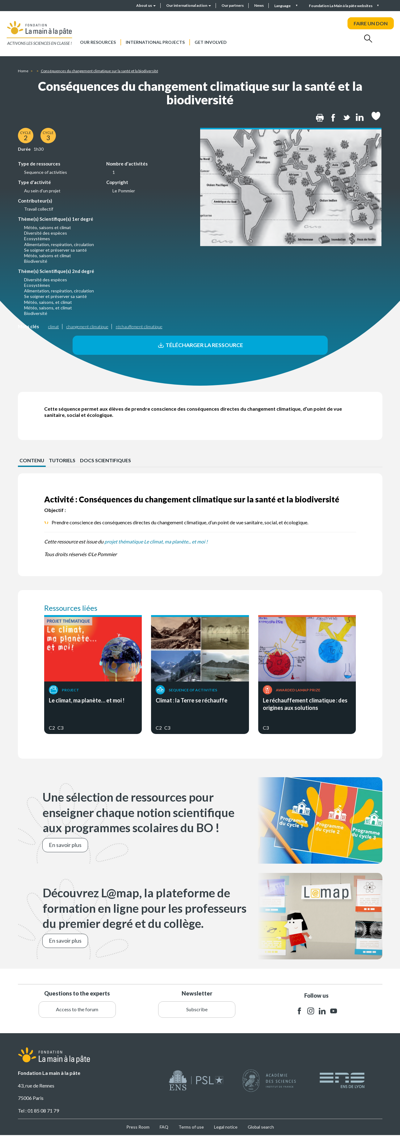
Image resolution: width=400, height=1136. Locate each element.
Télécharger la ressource (199, 345)
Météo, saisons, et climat (48, 302)
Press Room (137, 1127)
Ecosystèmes (37, 238)
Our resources (98, 42)
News (259, 5)
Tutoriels (62, 461)
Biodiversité (35, 261)
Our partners (232, 5)
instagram (310, 1012)
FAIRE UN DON (371, 23)
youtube (333, 1012)
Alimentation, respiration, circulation (59, 244)
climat (53, 326)
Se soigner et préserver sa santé (55, 250)
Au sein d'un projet (42, 190)
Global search (261, 1127)
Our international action (188, 5)
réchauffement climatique (139, 326)
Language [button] (282, 5)
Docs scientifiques (106, 461)
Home (23, 71)
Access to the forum (77, 1010)
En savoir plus (65, 845)
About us (146, 5)
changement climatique (87, 326)
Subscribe (197, 1010)
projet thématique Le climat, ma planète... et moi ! (156, 542)
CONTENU (31, 461)
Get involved (211, 42)
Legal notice (226, 1127)
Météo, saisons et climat (47, 227)
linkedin (322, 1012)
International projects (155, 42)
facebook (299, 1012)
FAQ (164, 1127)
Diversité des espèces (45, 233)
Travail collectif (38, 209)
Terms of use (191, 1127)
